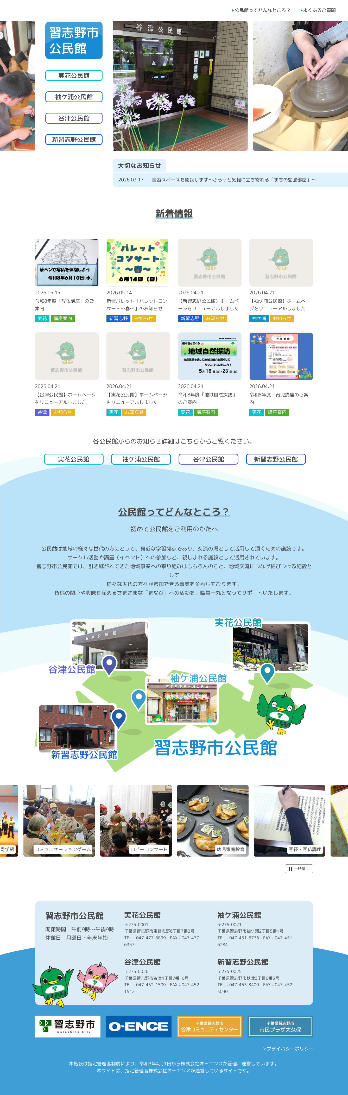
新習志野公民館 (74, 139)
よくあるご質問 (319, 10)
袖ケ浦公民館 (74, 96)
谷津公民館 (74, 118)
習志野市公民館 (74, 916)
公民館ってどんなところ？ (263, 10)
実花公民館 (74, 75)
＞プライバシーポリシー (287, 1049)
